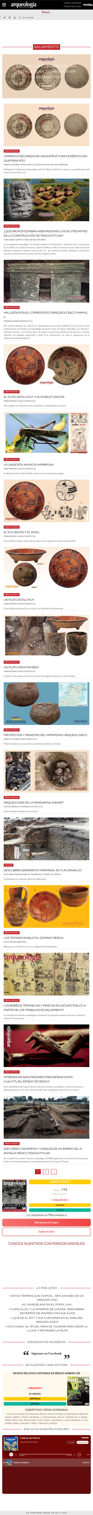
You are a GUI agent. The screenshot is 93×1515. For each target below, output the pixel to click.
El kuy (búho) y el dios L (22, 532)
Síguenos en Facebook (46, 1353)
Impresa (60, 1205)
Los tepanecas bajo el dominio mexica (33, 937)
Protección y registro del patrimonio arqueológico (45, 735)
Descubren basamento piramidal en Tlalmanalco (43, 870)
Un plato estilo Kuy (19, 599)
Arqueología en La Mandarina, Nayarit (34, 802)
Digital (60, 1210)
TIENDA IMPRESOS (72, 3)
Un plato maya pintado (21, 667)
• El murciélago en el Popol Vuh (47, 1304)
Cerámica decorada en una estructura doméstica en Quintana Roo (46, 71)
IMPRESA (35, 1399)
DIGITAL (35, 1403)
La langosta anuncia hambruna (29, 464)
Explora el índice (46, 1231)
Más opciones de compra (46, 1222)
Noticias (8, 865)
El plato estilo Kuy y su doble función (34, 397)
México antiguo (11, 151)
